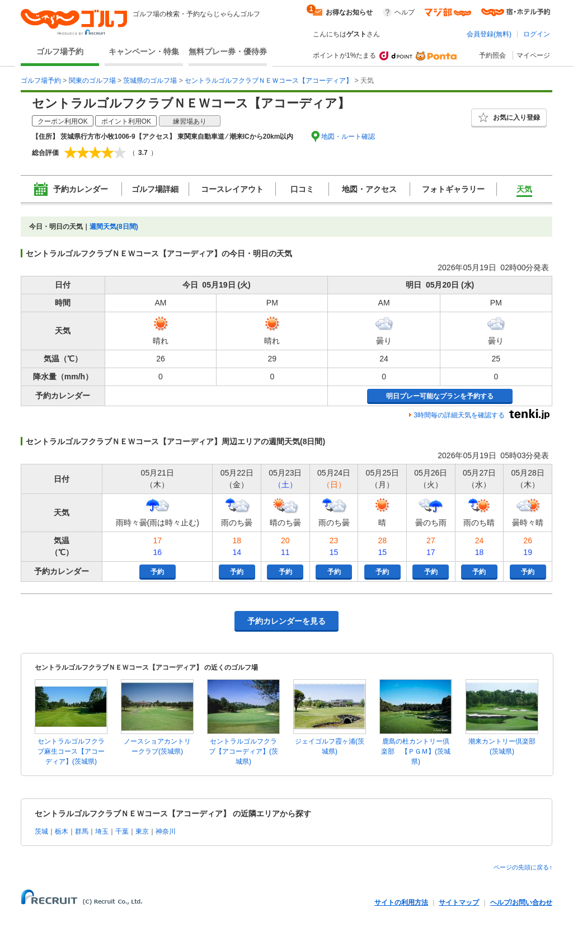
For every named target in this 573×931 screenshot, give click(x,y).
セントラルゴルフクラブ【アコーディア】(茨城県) (243, 751)
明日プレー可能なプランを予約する (440, 396)
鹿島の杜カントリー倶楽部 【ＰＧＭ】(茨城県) (415, 751)
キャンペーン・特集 (144, 51)
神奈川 (166, 831)
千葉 (122, 831)
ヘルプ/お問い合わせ (521, 902)
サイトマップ (459, 902)
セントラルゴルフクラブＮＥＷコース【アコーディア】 (269, 80)
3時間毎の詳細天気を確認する (459, 415)
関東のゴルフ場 (92, 80)
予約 (157, 572)
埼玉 (102, 831)
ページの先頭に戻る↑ (523, 867)
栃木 (61, 831)
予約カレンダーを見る (286, 621)
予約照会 (492, 55)
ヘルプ (404, 12)
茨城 (41, 831)
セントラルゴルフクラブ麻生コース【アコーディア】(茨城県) (71, 751)
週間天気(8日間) (114, 227)
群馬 (81, 831)
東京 (142, 831)
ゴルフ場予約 (59, 51)
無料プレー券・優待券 (228, 51)
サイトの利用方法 (401, 902)
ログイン (536, 34)
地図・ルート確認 (348, 136)
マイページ (533, 55)
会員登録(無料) (489, 34)
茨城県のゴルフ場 (150, 80)
